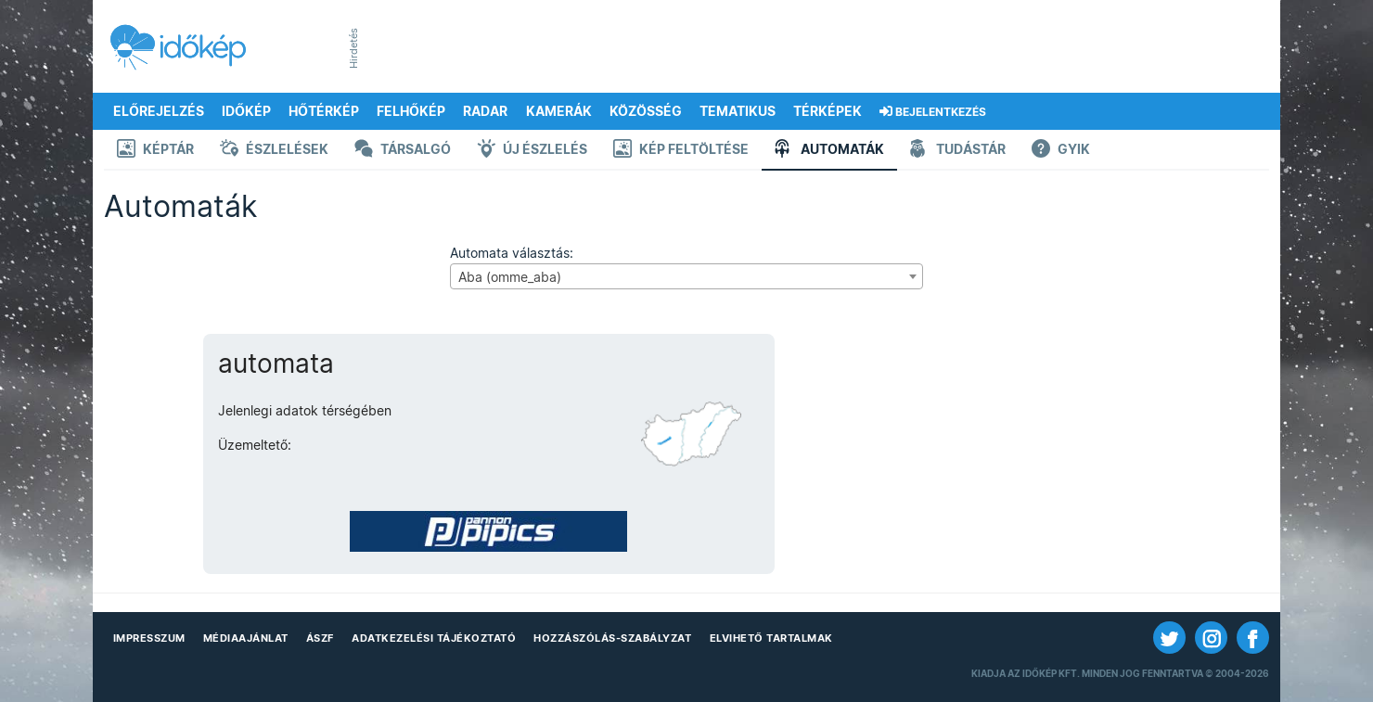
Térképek (827, 111)
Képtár (155, 150)
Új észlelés (532, 150)
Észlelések (274, 150)
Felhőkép (411, 111)
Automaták (829, 150)
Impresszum (149, 638)
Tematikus (737, 111)
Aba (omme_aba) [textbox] (509, 277)
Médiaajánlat (246, 638)
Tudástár (958, 150)
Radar (485, 111)
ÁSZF (320, 638)
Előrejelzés (158, 111)
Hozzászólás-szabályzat (612, 638)
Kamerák (559, 111)
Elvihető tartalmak (771, 638)
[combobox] (686, 276)
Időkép (246, 111)
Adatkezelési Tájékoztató (434, 638)
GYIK (1061, 150)
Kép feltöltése (681, 150)
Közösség (646, 111)
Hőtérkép (324, 111)
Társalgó (402, 150)
